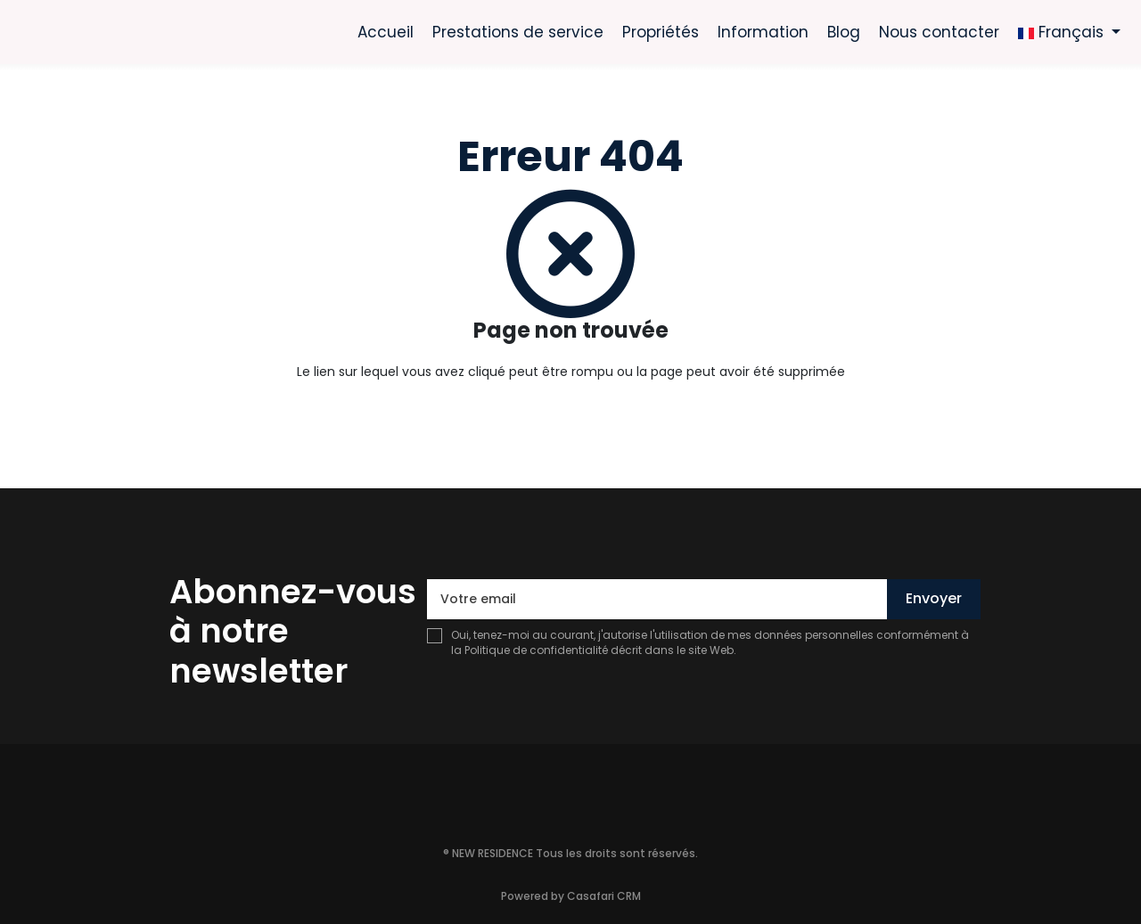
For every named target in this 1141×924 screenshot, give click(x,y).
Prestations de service (517, 32)
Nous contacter (939, 32)
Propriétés (660, 32)
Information (763, 32)
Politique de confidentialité (536, 650)
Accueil (385, 32)
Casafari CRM (604, 896)
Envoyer (934, 598)
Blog (843, 32)
